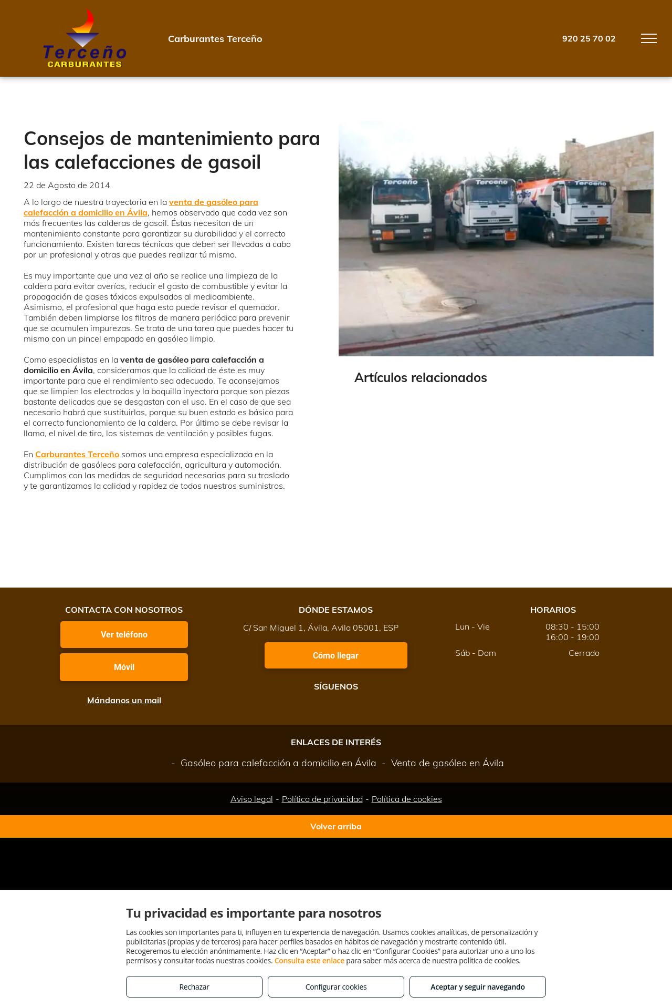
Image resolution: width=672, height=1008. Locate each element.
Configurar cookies (336, 987)
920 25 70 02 (589, 38)
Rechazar (194, 987)
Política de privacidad (322, 799)
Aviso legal (251, 799)
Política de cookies (407, 799)
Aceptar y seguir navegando (477, 987)
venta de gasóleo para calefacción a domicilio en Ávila (141, 207)
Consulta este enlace (309, 960)
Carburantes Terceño (77, 454)
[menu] (649, 38)
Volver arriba (336, 826)
